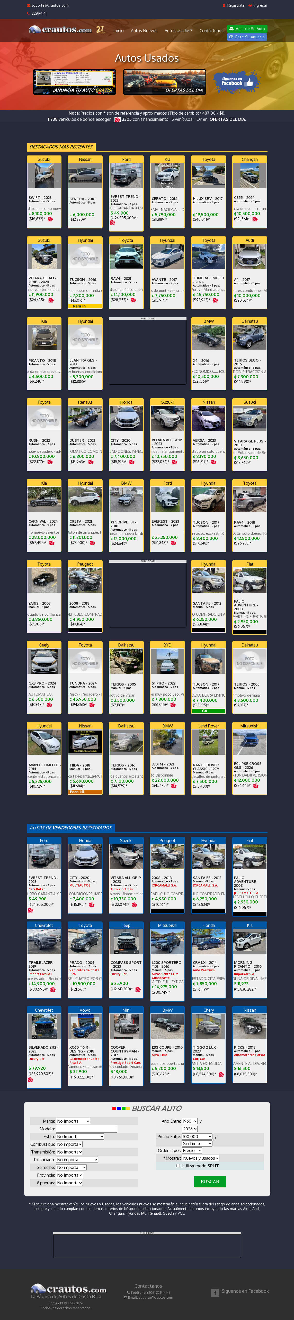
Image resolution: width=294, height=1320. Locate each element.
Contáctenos (212, 30)
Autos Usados (178, 30)
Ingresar (257, 5)
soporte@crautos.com (48, 5)
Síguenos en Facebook (245, 1291)
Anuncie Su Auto (247, 28)
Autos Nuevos (144, 30)
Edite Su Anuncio (247, 37)
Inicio (118, 30)
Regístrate (234, 5)
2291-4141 (37, 13)
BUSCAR (210, 1181)
